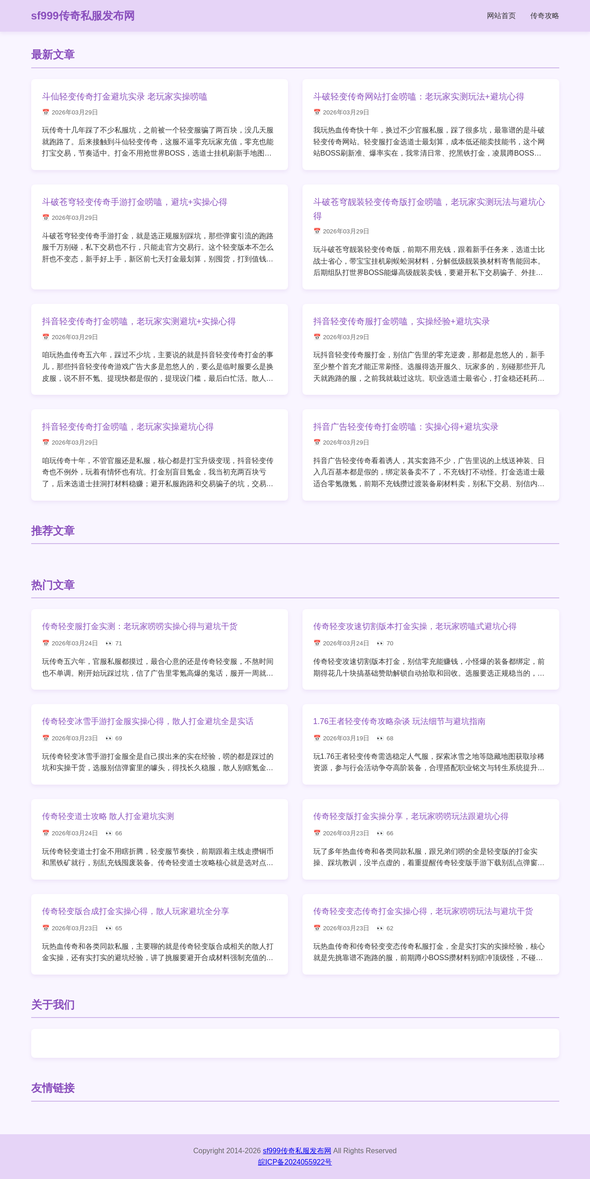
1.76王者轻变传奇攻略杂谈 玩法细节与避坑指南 (399, 721)
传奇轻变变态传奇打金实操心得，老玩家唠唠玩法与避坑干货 (423, 911)
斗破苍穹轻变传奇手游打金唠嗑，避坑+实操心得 (134, 202)
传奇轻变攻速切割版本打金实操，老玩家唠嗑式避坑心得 (415, 626)
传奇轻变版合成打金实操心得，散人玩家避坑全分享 (135, 911)
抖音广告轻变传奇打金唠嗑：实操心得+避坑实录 (406, 426)
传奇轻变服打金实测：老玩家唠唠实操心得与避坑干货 (139, 626)
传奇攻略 (544, 15)
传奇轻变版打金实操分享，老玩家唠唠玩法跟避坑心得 (411, 816)
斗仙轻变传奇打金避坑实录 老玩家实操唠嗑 (125, 96)
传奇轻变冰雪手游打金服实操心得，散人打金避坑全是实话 (148, 721)
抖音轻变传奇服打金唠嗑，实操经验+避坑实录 (401, 321)
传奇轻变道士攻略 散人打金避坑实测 (108, 816)
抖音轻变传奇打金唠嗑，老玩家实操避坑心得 (128, 426)
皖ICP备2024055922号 (295, 1162)
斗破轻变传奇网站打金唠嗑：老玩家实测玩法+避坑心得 (418, 96)
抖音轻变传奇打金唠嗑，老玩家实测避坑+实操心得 (139, 321)
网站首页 (501, 15)
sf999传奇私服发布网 (83, 15)
